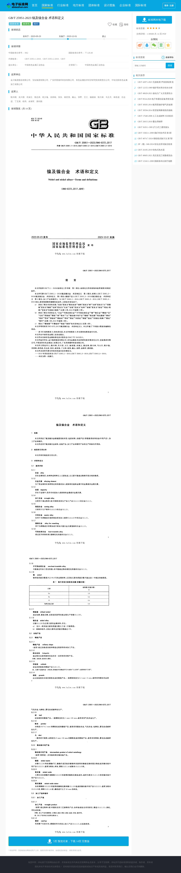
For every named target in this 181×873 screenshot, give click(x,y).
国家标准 (47, 5)
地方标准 (78, 5)
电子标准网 (17, 5)
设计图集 (109, 5)
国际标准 (140, 5)
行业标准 (63, 5)
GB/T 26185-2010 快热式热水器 (151, 150)
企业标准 (125, 5)
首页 (34, 5)
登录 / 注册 (169, 6)
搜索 (170, 65)
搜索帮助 (170, 57)
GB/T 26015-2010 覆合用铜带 (150, 122)
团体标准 (94, 5)
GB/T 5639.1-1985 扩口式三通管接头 (153, 127)
